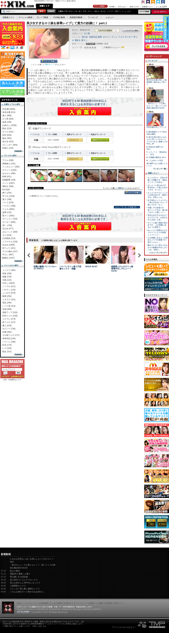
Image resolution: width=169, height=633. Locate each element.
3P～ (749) (7, 225)
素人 (80, 11)
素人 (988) (6, 115)
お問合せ (68, 603)
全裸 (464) (6, 332)
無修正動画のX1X (17, 4)
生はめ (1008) (8, 245)
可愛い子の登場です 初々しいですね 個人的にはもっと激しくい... (158, 210)
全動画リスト (147, 7)
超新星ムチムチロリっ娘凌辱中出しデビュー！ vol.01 (122, 268)
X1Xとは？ (122, 7)
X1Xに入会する (84, 111)
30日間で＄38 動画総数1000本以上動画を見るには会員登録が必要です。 (85, 102)
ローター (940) (8, 222)
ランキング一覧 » (160, 169)
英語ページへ (143, 2)
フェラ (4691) (8, 209)
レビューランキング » (158, 253)
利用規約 (109, 603)
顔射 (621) (6, 176)
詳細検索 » (18, 151)
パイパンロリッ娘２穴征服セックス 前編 (70, 267)
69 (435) (6, 189)
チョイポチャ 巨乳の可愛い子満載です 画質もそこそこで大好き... (158, 180)
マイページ (100, 6)
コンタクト (148, 2)
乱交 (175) (6, 345)
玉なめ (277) (7, 228)
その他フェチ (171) (10, 335)
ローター (129, 37)
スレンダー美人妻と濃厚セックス (25, 589)
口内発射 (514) (8, 238)
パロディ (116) (8, 290)
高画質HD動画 (76, 17)
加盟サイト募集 (96, 603)
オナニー (107, 37)
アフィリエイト (80, 603)
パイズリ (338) (8, 206)
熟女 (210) (6, 128)
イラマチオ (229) (9, 242)
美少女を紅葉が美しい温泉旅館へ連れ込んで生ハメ (156, 82)
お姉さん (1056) (9, 125)
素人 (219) (6, 325)
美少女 (103, 11)
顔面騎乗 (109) (8, 180)
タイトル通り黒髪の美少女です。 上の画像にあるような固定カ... (158, 225)
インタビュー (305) (10, 167)
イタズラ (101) (8, 299)
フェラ (121, 37)
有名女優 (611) (8, 112)
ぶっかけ (127, 11)
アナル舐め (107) (9, 251)
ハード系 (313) (8, 306)
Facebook (163, 2)
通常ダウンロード (75, 140)
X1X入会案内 (12, 36)
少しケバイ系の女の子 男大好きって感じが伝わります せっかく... (158, 187)
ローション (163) (9, 219)
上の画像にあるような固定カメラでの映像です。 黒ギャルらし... (158, 240)
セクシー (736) (8, 329)
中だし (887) (7, 254)
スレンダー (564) (9, 145)
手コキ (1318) (8, 196)
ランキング (93, 17)
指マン (84, 40)
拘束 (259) (6, 273)
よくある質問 (161, 7)
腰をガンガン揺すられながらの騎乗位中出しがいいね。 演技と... (158, 247)
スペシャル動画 (25, 17)
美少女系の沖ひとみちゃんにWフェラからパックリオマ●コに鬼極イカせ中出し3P (157, 140)
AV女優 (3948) (8, 109)
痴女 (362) (6, 138)
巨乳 (84, 11)
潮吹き (96, 11)
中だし (90, 11)
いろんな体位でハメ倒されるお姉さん (27, 592)
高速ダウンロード (100, 140)
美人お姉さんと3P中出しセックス (25, 583)
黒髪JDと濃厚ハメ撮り (20, 574)
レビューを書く (49, 61)
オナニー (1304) (9, 170)
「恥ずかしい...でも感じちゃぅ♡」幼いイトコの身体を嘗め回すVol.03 (156, 105)
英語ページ (120, 603)
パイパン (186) (8, 342)
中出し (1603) (8, 283)
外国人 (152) (7, 148)
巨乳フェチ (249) (9, 316)
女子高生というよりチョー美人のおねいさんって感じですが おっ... (158, 202)
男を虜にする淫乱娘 (19, 577)
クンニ (114, 37)
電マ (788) (6, 199)
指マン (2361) (8, 215)
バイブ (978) (7, 202)
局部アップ (119, 11)
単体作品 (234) (8, 338)
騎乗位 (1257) (8, 258)
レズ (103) (6, 348)
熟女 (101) (6, 351)
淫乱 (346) (6, 302)
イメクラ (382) (8, 270)
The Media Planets (152, 624)
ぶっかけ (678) (8, 293)
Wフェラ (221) (8, 248)
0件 (122, 47)
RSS (153, 2)
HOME (112, 7)
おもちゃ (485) (8, 173)
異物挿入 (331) (8, 163)
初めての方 (134, 7)
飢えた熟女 (15, 571)
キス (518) (6, 235)
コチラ (19, 380)
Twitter (158, 2)
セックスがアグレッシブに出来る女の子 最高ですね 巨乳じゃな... (158, 195)
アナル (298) (7, 160)
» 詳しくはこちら (39, 626)
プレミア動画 (42, 17)
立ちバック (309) (9, 232)
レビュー (110, 17)
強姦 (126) (6, 276)
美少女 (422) (7, 141)
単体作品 (93, 37)
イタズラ (110, 11)
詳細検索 (44, 603)
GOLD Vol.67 (91, 266)
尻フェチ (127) (8, 322)
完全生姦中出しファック (156, 127)
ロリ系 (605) (7, 119)
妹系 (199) (6, 122)
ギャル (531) (7, 132)
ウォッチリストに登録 (131, 30)
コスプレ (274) (8, 319)
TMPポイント (50, 64)
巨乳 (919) (6, 135)
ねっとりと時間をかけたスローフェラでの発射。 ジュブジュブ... (158, 232)
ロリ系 (74, 11)
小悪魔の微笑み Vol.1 (157, 157)
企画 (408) (6, 309)
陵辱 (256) (6, 296)
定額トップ (44, 6)
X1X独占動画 (59, 17)
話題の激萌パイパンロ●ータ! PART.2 (45, 267)
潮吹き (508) (7, 186)
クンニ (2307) (8, 183)
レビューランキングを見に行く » (127, 207)
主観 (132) (6, 280)
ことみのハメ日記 (155, 160)
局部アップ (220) (9, 312)
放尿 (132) (6, 212)
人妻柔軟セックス (18, 586)
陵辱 (100, 37)
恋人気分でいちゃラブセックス (24, 580)
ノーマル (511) (8, 286)
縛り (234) (6, 193)
